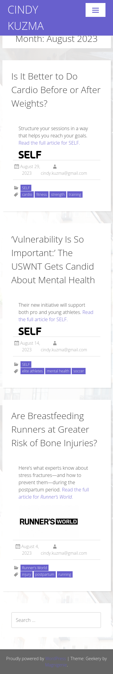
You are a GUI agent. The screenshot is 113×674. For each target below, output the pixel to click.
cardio (27, 194)
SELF (26, 187)
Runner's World (34, 567)
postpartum (45, 574)
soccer (78, 371)
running (64, 574)
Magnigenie (56, 665)
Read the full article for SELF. (49, 143)
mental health (58, 371)
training (75, 194)
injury (26, 574)
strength (57, 194)
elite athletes (32, 371)
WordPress (55, 658)
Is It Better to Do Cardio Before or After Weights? (56, 89)
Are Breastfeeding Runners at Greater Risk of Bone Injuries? (54, 429)
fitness (41, 194)
